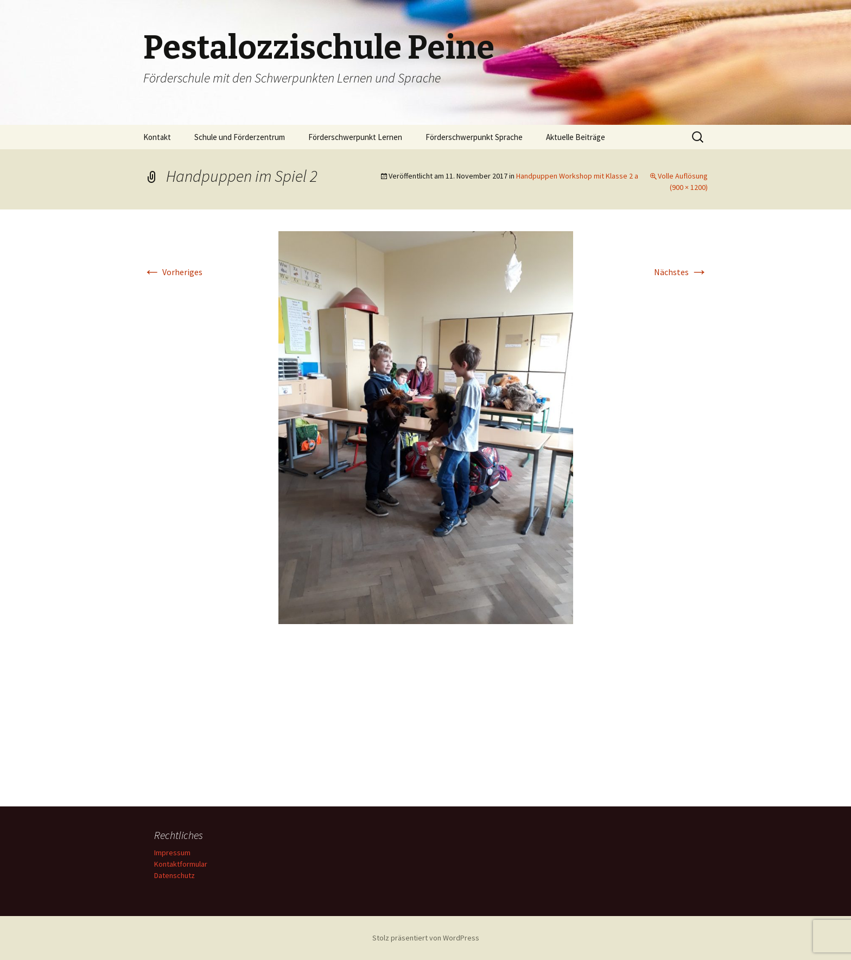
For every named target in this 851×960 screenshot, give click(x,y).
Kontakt (157, 137)
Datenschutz (174, 875)
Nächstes (681, 271)
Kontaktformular (180, 864)
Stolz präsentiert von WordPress (425, 938)
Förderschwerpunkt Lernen (355, 137)
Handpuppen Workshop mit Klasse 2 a (577, 176)
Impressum (172, 852)
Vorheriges (172, 271)
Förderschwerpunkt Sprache (474, 137)
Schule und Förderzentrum (239, 137)
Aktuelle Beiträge (575, 137)
